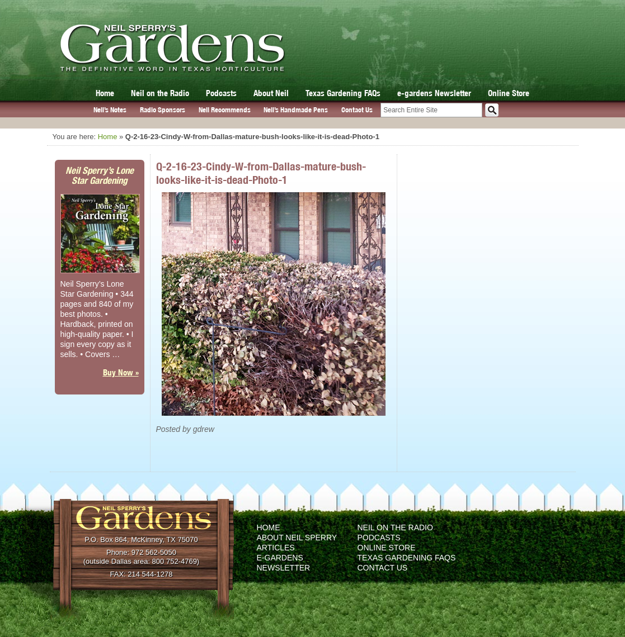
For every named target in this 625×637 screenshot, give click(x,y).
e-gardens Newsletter (434, 93)
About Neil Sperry (297, 537)
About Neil (271, 93)
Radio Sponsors (162, 110)
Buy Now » (121, 372)
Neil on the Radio (160, 93)
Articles (276, 547)
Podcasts (221, 93)
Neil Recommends (225, 110)
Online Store (508, 93)
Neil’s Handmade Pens (296, 110)
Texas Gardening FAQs (343, 93)
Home (105, 93)
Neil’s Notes (109, 110)
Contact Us (357, 110)
